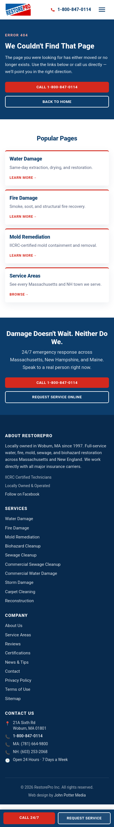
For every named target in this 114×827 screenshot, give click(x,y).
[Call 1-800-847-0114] (70, 9)
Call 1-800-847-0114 (57, 87)
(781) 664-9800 (34, 744)
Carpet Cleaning (20, 591)
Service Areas (18, 634)
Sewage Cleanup (21, 555)
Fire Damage (17, 528)
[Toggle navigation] (102, 10)
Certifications (17, 653)
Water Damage (19, 518)
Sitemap (13, 698)
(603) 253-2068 (33, 751)
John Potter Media (70, 795)
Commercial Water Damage (31, 573)
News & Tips (17, 662)
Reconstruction (19, 600)
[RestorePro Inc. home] (18, 9)
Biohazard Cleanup (23, 546)
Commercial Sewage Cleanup (33, 564)
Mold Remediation (22, 537)
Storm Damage (19, 582)
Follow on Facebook (22, 494)
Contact (12, 671)
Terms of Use (17, 689)
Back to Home (56, 102)
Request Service (84, 818)
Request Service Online (57, 397)
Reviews (13, 643)
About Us (13, 625)
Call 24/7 (29, 817)
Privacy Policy (18, 680)
